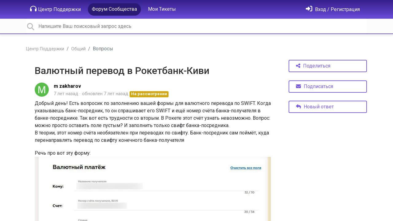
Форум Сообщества (114, 9)
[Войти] (332, 9)
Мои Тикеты (162, 9)
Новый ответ (315, 107)
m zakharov (67, 86)
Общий (78, 49)
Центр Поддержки (55, 9)
